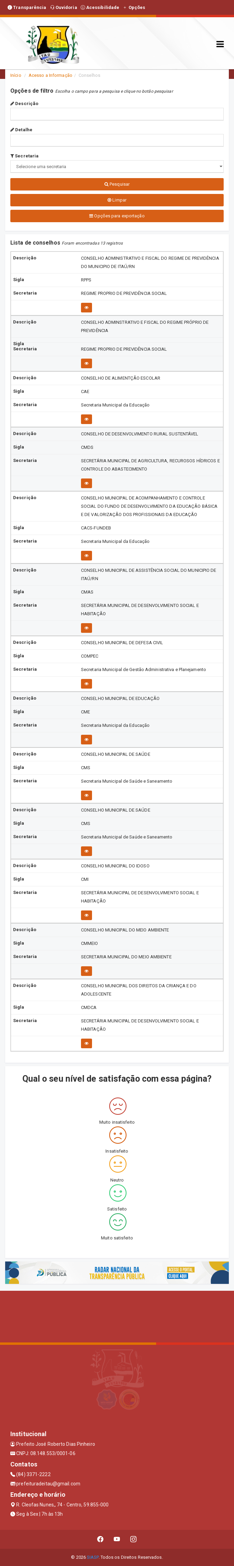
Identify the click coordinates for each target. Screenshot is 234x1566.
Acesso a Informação (50, 75)
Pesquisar (117, 184)
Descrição (24, 103)
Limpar (117, 200)
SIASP (93, 1557)
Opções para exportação (116, 215)
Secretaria (24, 155)
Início (15, 75)
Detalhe (21, 129)
